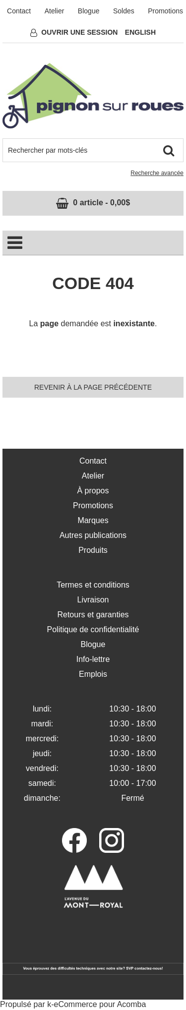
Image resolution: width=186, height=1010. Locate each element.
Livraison (93, 599)
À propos (93, 490)
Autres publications (93, 535)
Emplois (93, 674)
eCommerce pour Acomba (100, 1004)
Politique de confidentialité (93, 629)
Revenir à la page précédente (93, 387)
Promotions (165, 11)
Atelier (54, 11)
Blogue (89, 11)
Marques (92, 520)
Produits (93, 550)
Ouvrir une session (79, 32)
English (140, 32)
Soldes (123, 11)
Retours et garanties (92, 614)
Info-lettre (93, 659)
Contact (19, 11)
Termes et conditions (93, 585)
